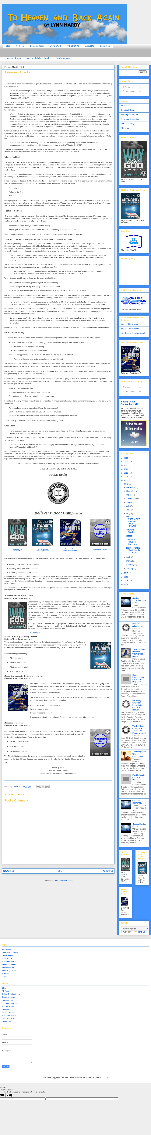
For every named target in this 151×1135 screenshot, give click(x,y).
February (130, 565)
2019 (126, 480)
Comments (128, 91)
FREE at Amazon (35, 633)
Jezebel (129, 536)
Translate (138, 932)
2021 (126, 473)
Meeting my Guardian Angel (133, 333)
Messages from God (129, 115)
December (131, 487)
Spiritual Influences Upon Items (139, 600)
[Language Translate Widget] (134, 928)
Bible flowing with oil (10, 952)
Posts (126, 87)
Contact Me (105, 46)
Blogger (105, 1078)
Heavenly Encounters (130, 119)
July (128, 506)
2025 (126, 458)
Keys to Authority (42, 549)
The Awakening (127, 123)
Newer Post (8, 871)
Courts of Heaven (128, 110)
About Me (89, 46)
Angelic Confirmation (130, 329)
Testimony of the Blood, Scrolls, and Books (133, 550)
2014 (126, 584)
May (128, 514)
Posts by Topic (37, 46)
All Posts (20, 46)
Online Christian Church (38, 58)
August (129, 502)
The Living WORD (9, 1015)
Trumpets (5, 973)
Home (59, 871)
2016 (126, 577)
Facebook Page (14, 58)
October (130, 495)
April (128, 557)
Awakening (6, 949)
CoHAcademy (7, 955)
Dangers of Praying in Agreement (131, 541)
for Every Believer (43, 550)
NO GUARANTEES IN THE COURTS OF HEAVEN (133, 521)
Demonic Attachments (137, 625)
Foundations (7, 958)
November (131, 491)
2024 (126, 462)
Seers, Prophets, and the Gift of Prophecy (138, 678)
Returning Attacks (130, 531)
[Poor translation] (10, 1095)
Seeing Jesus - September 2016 (129, 402)
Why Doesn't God (17, 549)
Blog (8, 46)
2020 (126, 477)
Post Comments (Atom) (63, 881)
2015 (126, 581)
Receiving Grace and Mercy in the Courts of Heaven (137, 705)
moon (4, 976)
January (130, 568)
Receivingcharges (9, 964)
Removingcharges (9, 970)
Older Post (108, 871)
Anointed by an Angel (130, 324)
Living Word (55, 46)
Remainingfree (8, 967)
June (128, 510)
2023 (126, 465)
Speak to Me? (17, 550)
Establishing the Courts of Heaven (139, 777)
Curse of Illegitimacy (137, 802)
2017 (126, 573)
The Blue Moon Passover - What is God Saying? (139, 652)
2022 (126, 469)
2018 (126, 484)
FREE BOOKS (73, 46)
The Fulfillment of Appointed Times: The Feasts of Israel (139, 729)
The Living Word (62, 58)
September (131, 498)
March (129, 561)
